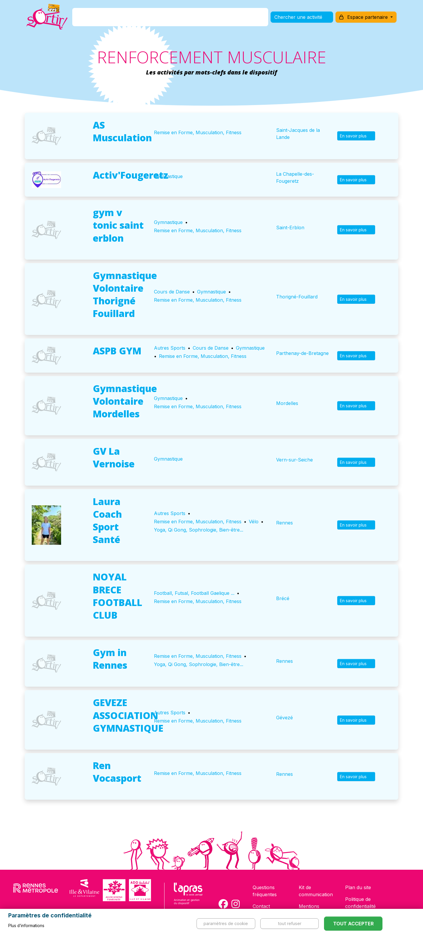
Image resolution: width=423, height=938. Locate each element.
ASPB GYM (117, 350)
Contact (261, 906)
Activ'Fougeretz (130, 175)
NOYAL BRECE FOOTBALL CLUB (117, 595)
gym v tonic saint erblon (118, 225)
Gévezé (284, 717)
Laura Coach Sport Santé (107, 520)
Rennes (284, 523)
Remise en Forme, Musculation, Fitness (197, 132)
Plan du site (358, 887)
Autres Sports (169, 348)
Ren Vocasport (117, 771)
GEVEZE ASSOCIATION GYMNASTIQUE (128, 715)
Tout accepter (353, 924)
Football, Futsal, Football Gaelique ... (194, 593)
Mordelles (287, 403)
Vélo (253, 521)
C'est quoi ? (118, 18)
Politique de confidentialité (360, 902)
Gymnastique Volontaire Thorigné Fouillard (125, 294)
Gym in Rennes (110, 658)
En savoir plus (356, 135)
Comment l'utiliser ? (218, 18)
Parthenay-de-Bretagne (302, 353)
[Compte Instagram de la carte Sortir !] (235, 903)
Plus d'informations (26, 925)
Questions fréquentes (265, 890)
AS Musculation (122, 131)
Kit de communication (316, 890)
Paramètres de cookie (226, 923)
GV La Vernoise (114, 457)
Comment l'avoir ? (162, 18)
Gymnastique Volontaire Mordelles (125, 401)
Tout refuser (289, 923)
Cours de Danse (172, 292)
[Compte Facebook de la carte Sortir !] (223, 903)
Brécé (282, 598)
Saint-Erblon (290, 227)
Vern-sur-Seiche (294, 460)
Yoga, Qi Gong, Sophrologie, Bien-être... (198, 530)
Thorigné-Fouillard (297, 297)
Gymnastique (168, 176)
